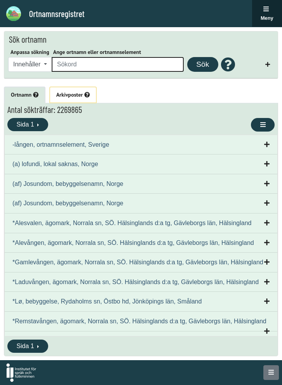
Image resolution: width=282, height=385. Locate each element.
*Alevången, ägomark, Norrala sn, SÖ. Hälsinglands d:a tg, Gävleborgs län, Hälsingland (133, 242)
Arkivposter (73, 94)
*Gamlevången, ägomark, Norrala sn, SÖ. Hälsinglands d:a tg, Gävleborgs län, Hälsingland (137, 262)
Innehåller (27, 64)
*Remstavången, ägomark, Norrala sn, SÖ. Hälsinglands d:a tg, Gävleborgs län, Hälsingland (139, 321)
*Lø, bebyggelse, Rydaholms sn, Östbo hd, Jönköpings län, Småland (107, 301)
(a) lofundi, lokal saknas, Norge (55, 164)
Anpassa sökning (29, 52)
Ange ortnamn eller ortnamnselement (97, 52)
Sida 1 (26, 124)
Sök (202, 64)
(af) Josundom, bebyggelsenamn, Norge (68, 183)
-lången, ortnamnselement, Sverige (60, 144)
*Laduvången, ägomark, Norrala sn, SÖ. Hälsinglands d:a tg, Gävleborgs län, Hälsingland (135, 282)
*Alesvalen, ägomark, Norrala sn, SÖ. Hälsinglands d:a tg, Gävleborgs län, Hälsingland (131, 223)
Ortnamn (24, 94)
